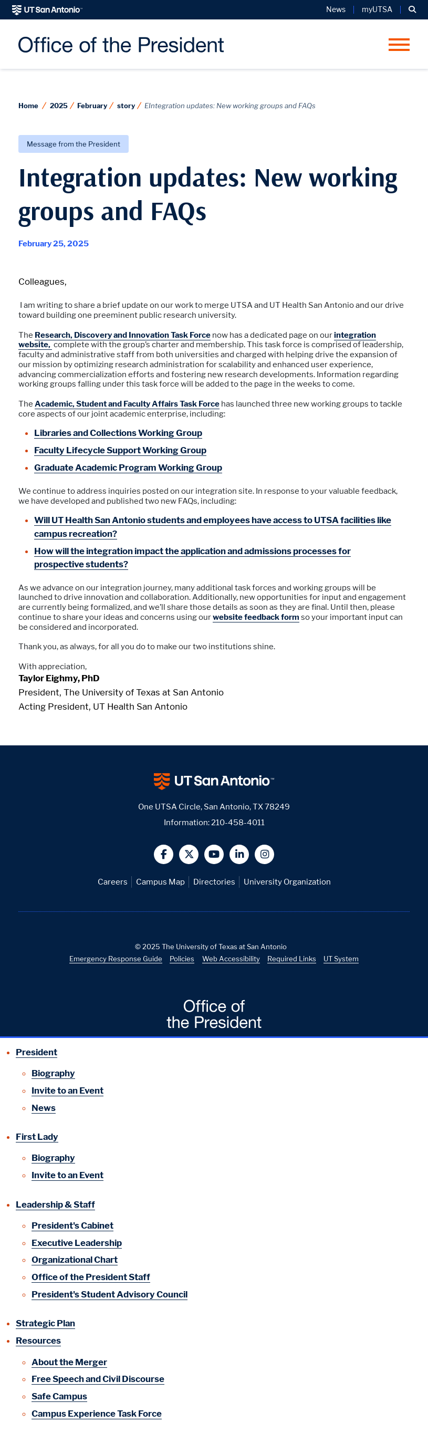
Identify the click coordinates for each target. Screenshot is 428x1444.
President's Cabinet (72, 1225)
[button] (412, 10)
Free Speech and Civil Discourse (98, 1379)
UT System (341, 958)
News (336, 10)
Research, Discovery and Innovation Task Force (123, 335)
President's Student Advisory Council (109, 1294)
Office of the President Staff (91, 1277)
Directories (214, 882)
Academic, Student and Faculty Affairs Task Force (127, 404)
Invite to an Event (67, 1090)
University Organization (287, 882)
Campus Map (160, 882)
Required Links (291, 958)
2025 (59, 105)
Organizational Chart (75, 1259)
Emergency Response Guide (115, 958)
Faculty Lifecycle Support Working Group (120, 450)
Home (28, 105)
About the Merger (69, 1362)
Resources (38, 1340)
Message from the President (73, 144)
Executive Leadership (77, 1243)
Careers (113, 882)
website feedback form (256, 617)
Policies (182, 958)
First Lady (37, 1136)
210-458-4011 (238, 822)
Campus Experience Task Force (97, 1413)
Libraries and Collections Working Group (118, 433)
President (36, 1052)
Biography (53, 1073)
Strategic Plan (45, 1323)
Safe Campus (59, 1396)
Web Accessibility (231, 958)
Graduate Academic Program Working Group (128, 467)
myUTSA (377, 10)
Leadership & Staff (55, 1204)
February (92, 105)
